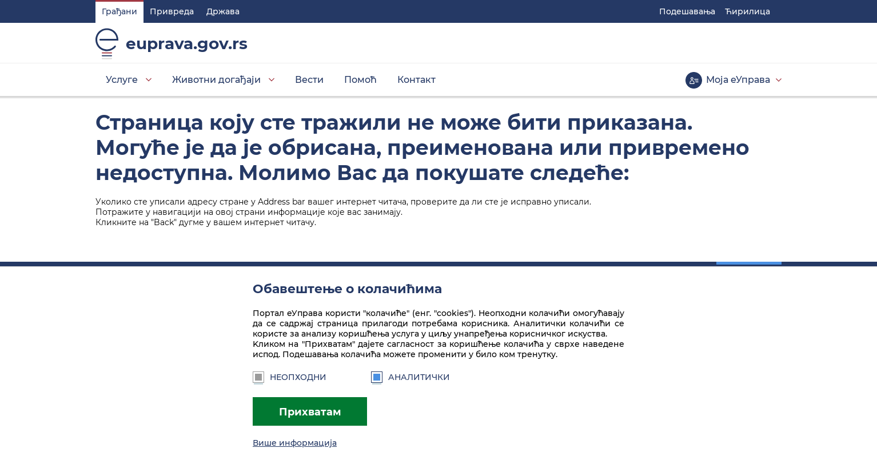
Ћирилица (747, 11)
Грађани (119, 11)
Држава (223, 11)
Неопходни (289, 377)
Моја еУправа (738, 79)
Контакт (416, 79)
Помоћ (360, 79)
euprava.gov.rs (187, 43)
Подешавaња (687, 11)
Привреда (172, 11)
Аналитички (410, 377)
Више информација (295, 443)
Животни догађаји (216, 79)
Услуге (122, 79)
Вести (309, 79)
